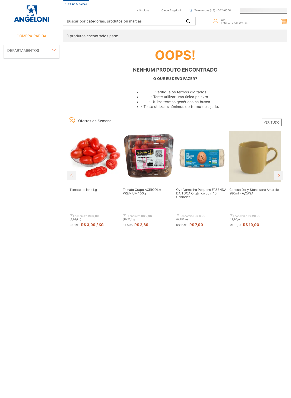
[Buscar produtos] (189, 21)
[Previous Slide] (71, 175)
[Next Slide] (278, 175)
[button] (273, 21)
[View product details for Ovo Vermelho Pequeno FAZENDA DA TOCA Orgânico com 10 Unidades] (201, 183)
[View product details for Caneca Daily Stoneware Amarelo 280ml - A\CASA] (255, 183)
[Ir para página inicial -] (31, 13)
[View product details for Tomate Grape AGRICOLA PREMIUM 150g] (148, 183)
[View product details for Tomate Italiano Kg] (95, 183)
